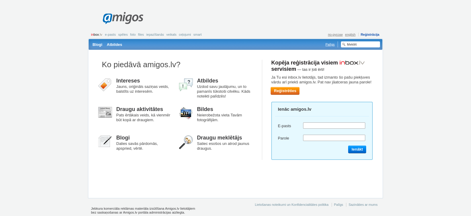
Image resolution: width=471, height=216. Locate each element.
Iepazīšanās (155, 34)
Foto (132, 34)
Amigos (123, 18)
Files (141, 34)
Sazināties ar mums (363, 204)
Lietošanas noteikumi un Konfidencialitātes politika (291, 204)
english (350, 34)
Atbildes (114, 44)
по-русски (335, 34)
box (96, 34)
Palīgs (330, 44)
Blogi (97, 44)
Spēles (123, 34)
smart (197, 34)
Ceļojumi (185, 34)
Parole (283, 138)
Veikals (171, 34)
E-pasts (110, 34)
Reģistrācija (370, 34)
